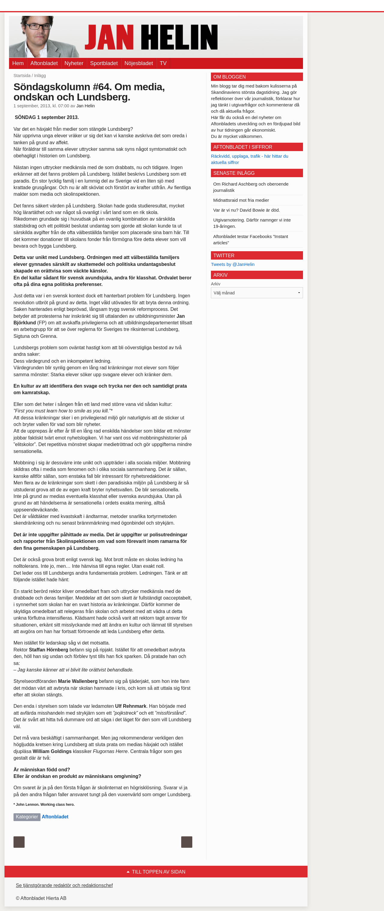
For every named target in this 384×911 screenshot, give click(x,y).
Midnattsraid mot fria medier (241, 200)
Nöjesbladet (138, 63)
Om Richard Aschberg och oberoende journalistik (251, 187)
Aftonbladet (44, 63)
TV (163, 63)
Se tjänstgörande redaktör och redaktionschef (64, 885)
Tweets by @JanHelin (232, 264)
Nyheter (73, 63)
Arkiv (215, 283)
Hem (18, 63)
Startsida (22, 75)
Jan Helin (85, 105)
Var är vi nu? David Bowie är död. (246, 210)
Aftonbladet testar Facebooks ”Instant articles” (250, 239)
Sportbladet (104, 63)
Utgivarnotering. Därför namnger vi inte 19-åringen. (252, 223)
